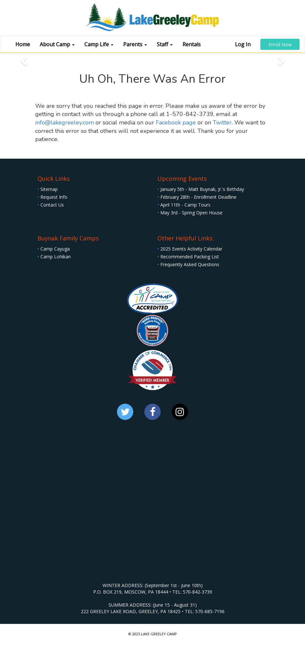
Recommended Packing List (188, 256)
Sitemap (47, 189)
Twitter (222, 122)
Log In (243, 44)
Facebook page (176, 122)
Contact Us (50, 205)
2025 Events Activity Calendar (189, 249)
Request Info (52, 197)
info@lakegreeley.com (64, 122)
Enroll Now (280, 44)
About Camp (57, 44)
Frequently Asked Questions (188, 264)
